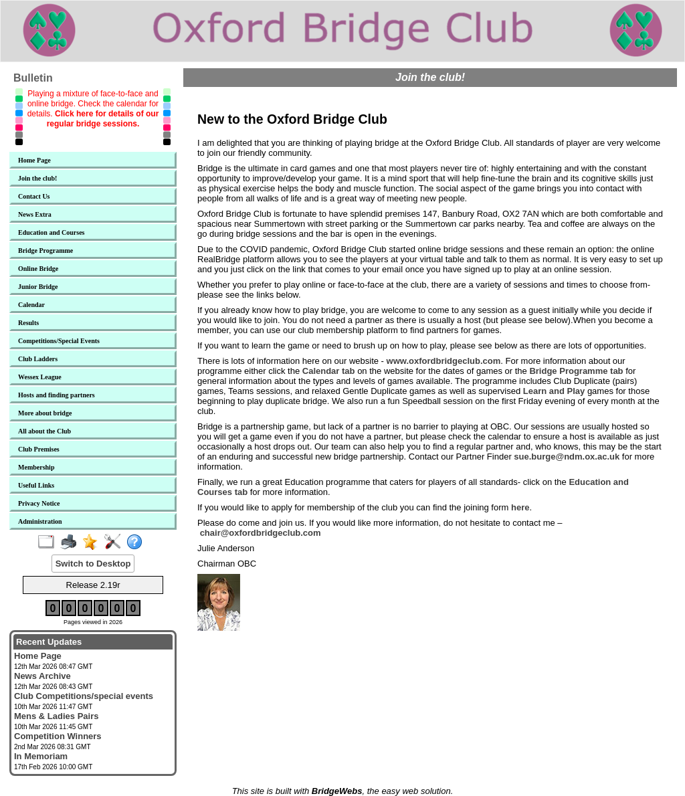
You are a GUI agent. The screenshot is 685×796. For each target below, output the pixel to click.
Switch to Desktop (93, 564)
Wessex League (40, 377)
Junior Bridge (38, 286)
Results (28, 322)
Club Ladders (38, 359)
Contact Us (34, 196)
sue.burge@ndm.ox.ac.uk (566, 457)
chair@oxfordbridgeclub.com (260, 533)
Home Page (34, 160)
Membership (36, 467)
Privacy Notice (39, 503)
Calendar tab (328, 371)
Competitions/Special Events (59, 340)
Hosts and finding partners (56, 395)
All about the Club (44, 431)
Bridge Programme (45, 250)
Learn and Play (554, 391)
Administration (40, 521)
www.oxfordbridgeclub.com (444, 361)
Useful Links (36, 485)
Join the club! (37, 178)
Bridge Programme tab (576, 371)
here (520, 507)
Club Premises (39, 449)
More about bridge (45, 413)
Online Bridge (38, 268)
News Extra (35, 214)
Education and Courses (51, 232)
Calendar (31, 304)
